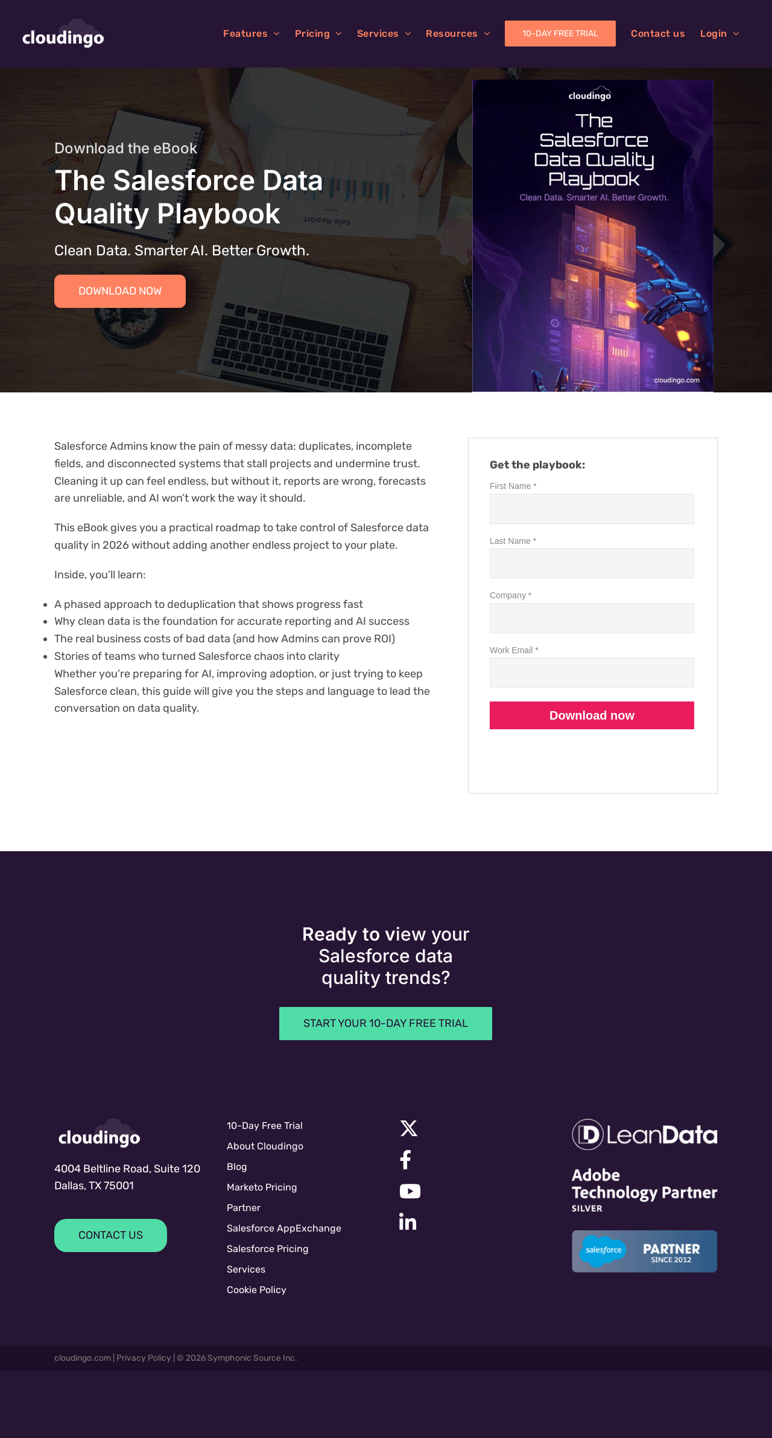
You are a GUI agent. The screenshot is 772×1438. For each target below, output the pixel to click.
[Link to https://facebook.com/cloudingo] (469, 1159)
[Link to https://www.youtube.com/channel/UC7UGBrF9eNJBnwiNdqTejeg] (469, 1191)
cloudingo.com (82, 1358)
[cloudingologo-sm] (99, 1133)
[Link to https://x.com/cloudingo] (469, 1128)
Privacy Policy (143, 1358)
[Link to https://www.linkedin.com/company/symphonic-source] (467, 1222)
